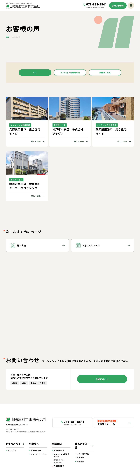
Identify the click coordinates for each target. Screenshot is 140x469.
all (35, 72)
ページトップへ (132, 436)
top (7, 37)
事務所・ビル (105, 72)
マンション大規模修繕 (70, 72)
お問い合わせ (118, 5)
